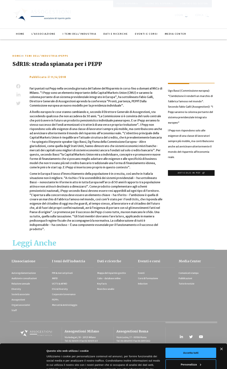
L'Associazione (23, 261)
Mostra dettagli (56, 361)
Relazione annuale (21, 283)
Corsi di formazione (148, 278)
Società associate (21, 294)
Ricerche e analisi (105, 289)
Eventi (141, 273)
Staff (14, 310)
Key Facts (102, 283)
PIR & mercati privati (62, 273)
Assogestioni (18, 299)
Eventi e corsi (149, 261)
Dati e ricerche (109, 261)
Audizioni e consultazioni (24, 278)
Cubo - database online (109, 278)
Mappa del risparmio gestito (111, 273)
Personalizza (191, 343)
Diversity (16, 289)
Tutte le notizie (186, 283)
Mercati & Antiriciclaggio (64, 305)
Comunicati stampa (188, 273)
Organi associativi (21, 305)
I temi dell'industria (68, 261)
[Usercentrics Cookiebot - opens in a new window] (22, 362)
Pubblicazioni (185, 278)
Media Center (190, 261)
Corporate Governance (64, 294)
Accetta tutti (191, 331)
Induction (143, 283)
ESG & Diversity (60, 289)
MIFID (55, 278)
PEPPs (55, 299)
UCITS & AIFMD (59, 283)
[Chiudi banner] (221, 328)
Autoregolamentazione (24, 273)
